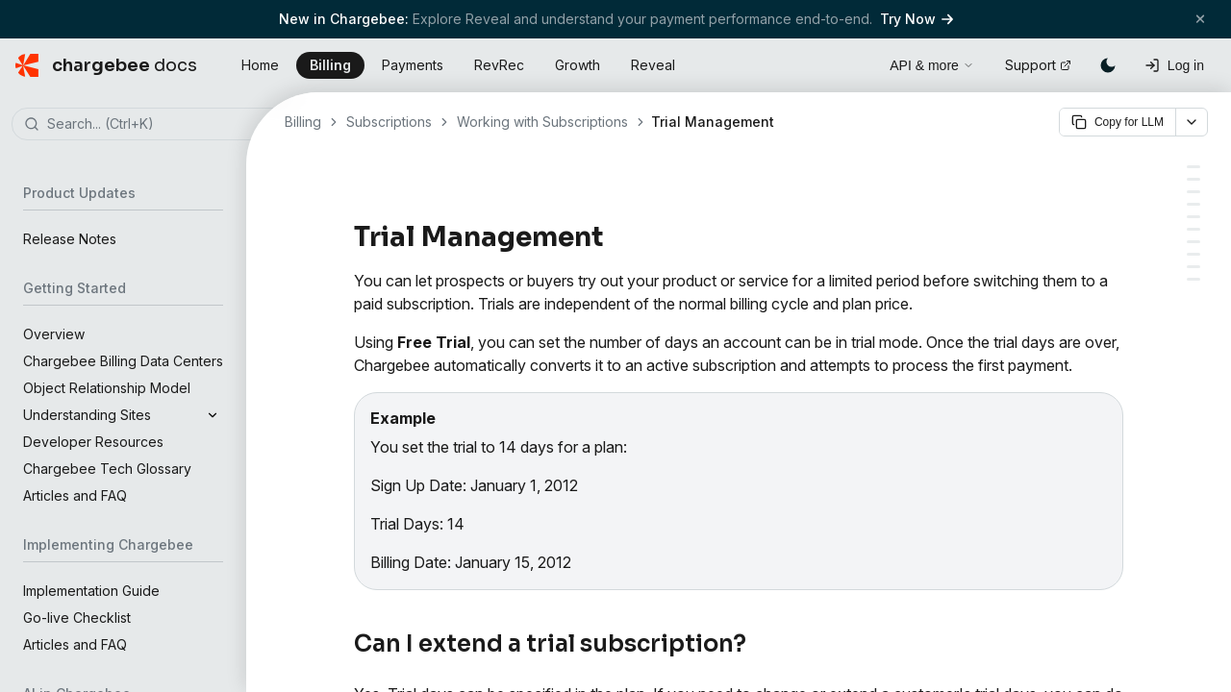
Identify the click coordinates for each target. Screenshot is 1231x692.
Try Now (916, 19)
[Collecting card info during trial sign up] (1193, 179)
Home (260, 65)
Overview (54, 334)
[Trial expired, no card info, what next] (1193, 204)
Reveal (653, 65)
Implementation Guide (91, 590)
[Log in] (1174, 65)
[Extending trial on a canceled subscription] (1193, 229)
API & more (932, 65)
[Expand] (212, 415)
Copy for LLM (1117, 122)
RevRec (499, 65)
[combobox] (152, 125)
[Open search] (853, 62)
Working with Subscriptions (542, 121)
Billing (330, 65)
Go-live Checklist (77, 617)
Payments (412, 65)
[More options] (1191, 122)
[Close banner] (1200, 19)
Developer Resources (93, 441)
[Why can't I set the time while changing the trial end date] (1193, 279)
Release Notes (69, 239)
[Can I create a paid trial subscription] (1193, 241)
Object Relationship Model (106, 388)
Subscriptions (389, 121)
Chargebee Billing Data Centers (123, 361)
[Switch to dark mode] (1108, 65)
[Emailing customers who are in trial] (1193, 254)
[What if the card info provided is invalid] (1193, 216)
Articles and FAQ (75, 495)
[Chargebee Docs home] (106, 65)
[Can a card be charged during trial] (1193, 191)
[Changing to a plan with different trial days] (1193, 266)
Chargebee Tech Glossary (107, 468)
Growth (577, 65)
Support (1038, 65)
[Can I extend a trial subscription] (1193, 166)
